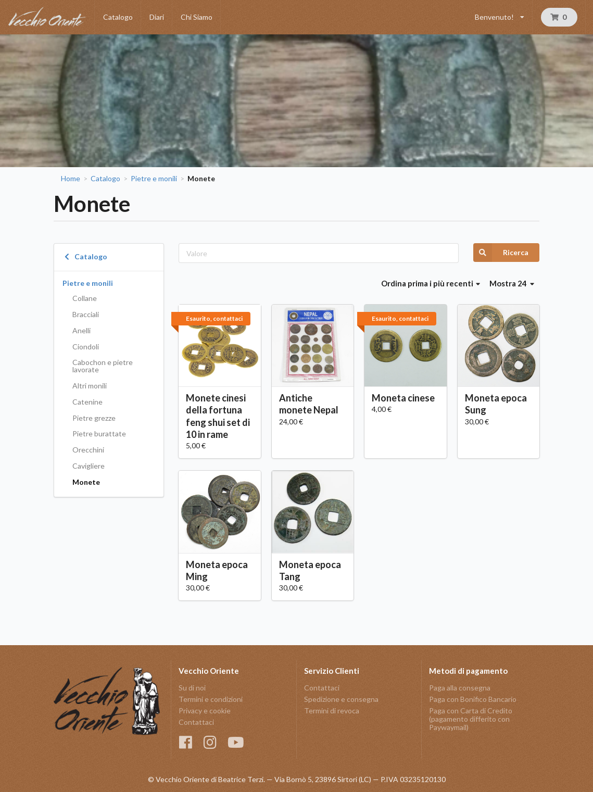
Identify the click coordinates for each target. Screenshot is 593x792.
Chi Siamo (196, 16)
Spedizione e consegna (341, 699)
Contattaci (196, 722)
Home (70, 178)
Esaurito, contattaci (214, 318)
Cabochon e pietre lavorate (102, 366)
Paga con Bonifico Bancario (472, 699)
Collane (84, 298)
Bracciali (85, 314)
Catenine (87, 401)
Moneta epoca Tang (310, 570)
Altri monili (89, 385)
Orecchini (88, 449)
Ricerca (500, 252)
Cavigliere (88, 465)
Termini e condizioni (211, 699)
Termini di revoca (331, 710)
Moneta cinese (403, 398)
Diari (156, 16)
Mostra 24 (511, 283)
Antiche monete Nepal (308, 404)
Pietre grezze (94, 417)
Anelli (81, 330)
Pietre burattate (99, 433)
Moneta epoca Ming (217, 570)
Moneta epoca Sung (496, 404)
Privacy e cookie (205, 710)
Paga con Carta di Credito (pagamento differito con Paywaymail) (470, 719)
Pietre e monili (154, 178)
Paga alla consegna (459, 688)
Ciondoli (85, 346)
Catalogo (118, 16)
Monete (86, 481)
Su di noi (192, 688)
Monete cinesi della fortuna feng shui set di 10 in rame (218, 415)
